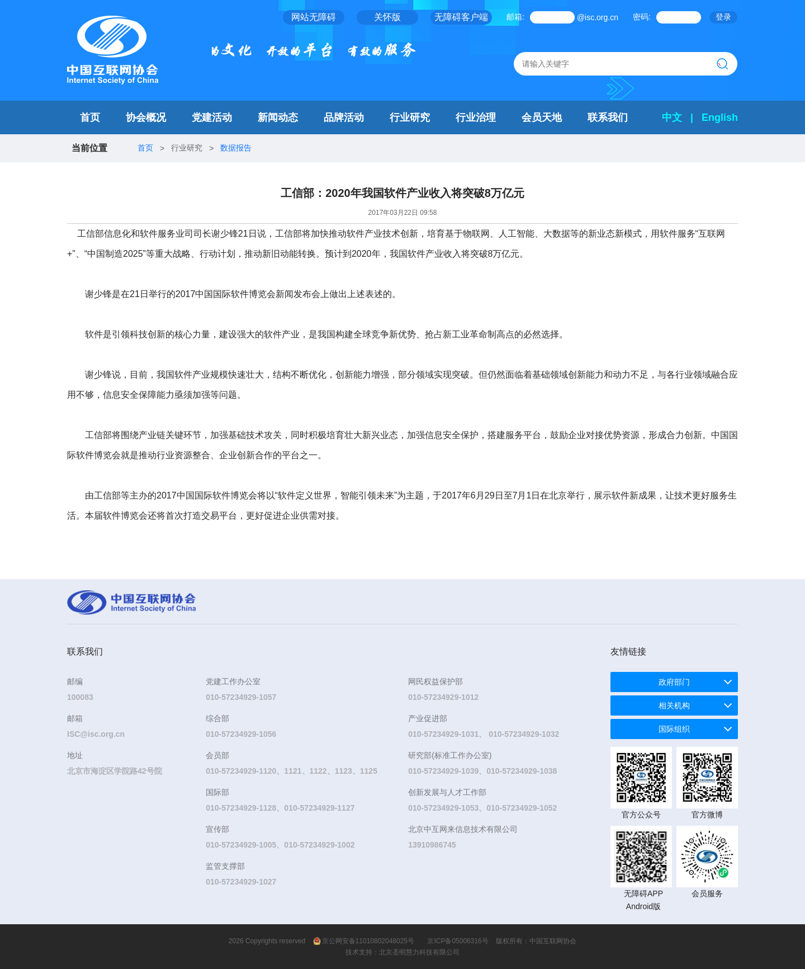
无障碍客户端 (461, 17)
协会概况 (146, 117)
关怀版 (387, 17)
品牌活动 (344, 117)
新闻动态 (278, 117)
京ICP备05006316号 (457, 941)
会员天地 (542, 117)
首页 (90, 117)
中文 (672, 117)
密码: (642, 16)
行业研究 (410, 117)
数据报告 (236, 147)
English (720, 117)
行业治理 (476, 117)
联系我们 (608, 117)
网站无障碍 (313, 17)
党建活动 (212, 117)
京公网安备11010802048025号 (368, 941)
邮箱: (515, 16)
